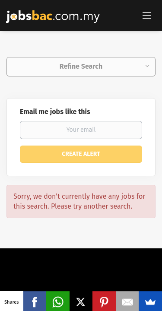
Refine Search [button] (81, 66)
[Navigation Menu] (147, 15)
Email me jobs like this (55, 112)
